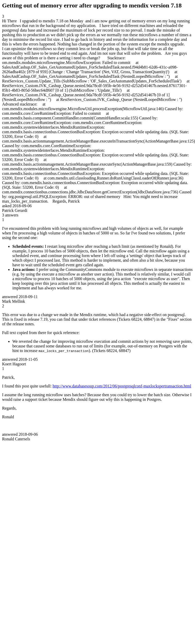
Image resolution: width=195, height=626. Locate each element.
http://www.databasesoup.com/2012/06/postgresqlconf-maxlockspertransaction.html (121, 386)
